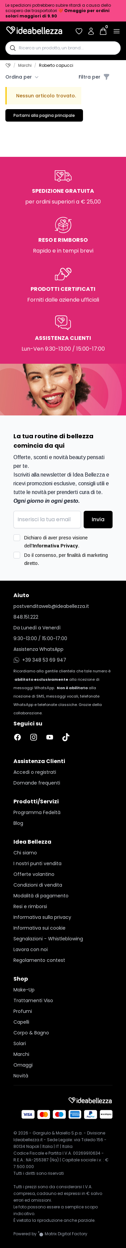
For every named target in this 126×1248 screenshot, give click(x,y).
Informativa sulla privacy (42, 917)
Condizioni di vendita (37, 885)
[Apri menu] (117, 31)
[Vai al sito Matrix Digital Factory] (62, 1234)
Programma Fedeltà (36, 812)
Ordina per (22, 77)
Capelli (21, 1022)
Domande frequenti (36, 782)
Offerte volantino (33, 874)
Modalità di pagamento (41, 895)
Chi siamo (25, 852)
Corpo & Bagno (31, 1032)
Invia (98, 519)
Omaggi (23, 1065)
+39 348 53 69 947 (39, 660)
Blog (18, 823)
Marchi (25, 65)
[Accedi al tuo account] (91, 31)
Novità (20, 1075)
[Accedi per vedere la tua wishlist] (79, 31)
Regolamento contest (39, 960)
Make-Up (24, 989)
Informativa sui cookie (39, 928)
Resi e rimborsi (30, 906)
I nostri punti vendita (37, 863)
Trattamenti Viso (33, 1000)
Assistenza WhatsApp (38, 649)
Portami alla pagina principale (44, 115)
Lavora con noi (30, 949)
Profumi (22, 1011)
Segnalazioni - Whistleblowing (48, 938)
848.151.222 (25, 617)
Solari (19, 1043)
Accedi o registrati (34, 772)
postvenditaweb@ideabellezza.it (51, 606)
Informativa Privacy (55, 545)
